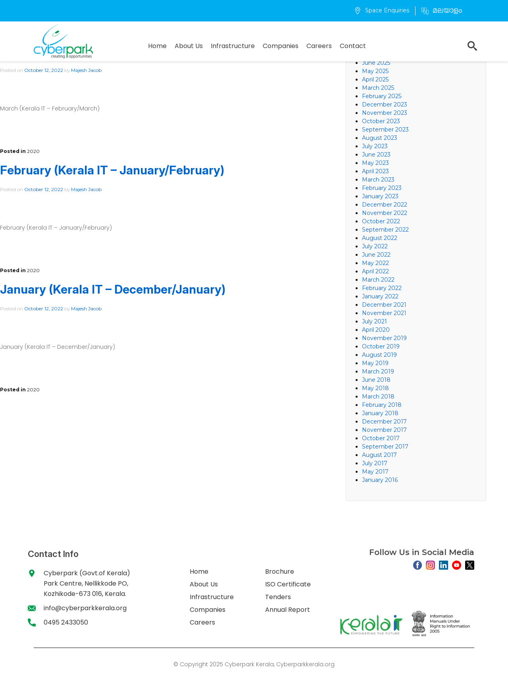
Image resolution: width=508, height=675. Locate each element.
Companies (280, 45)
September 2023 (385, 129)
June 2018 (376, 379)
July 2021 (374, 321)
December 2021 (384, 304)
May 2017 (375, 471)
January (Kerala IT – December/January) (112, 289)
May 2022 (375, 263)
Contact (353, 45)
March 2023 (378, 179)
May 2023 (375, 162)
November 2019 (384, 338)
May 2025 (375, 71)
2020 (33, 151)
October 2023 (381, 121)
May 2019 (375, 363)
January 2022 (380, 296)
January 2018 (380, 413)
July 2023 (375, 146)
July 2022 (375, 246)
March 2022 (378, 279)
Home (157, 45)
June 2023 (376, 154)
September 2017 (385, 446)
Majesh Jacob (86, 70)
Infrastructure (233, 45)
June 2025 (376, 62)
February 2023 (382, 187)
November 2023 (384, 112)
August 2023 (379, 137)
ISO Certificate (288, 584)
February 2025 (381, 96)
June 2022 (376, 254)
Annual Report (287, 609)
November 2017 (384, 429)
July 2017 (374, 463)
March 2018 (378, 396)
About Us (189, 45)
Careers (319, 45)
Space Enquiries (381, 10)
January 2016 (380, 480)
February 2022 (382, 288)
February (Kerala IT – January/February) (113, 170)
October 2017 (381, 438)
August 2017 (379, 454)
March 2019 (378, 371)
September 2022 (385, 229)
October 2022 (381, 221)
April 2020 (376, 329)
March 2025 (378, 87)
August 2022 (379, 238)
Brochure (279, 571)
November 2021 (384, 313)
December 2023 (384, 104)
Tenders (278, 597)
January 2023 (380, 196)
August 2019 (379, 354)
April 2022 (375, 271)
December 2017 (384, 421)
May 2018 (375, 388)
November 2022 (384, 213)
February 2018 (382, 404)
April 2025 (375, 79)
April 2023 (375, 171)
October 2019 (381, 346)
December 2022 (384, 204)
